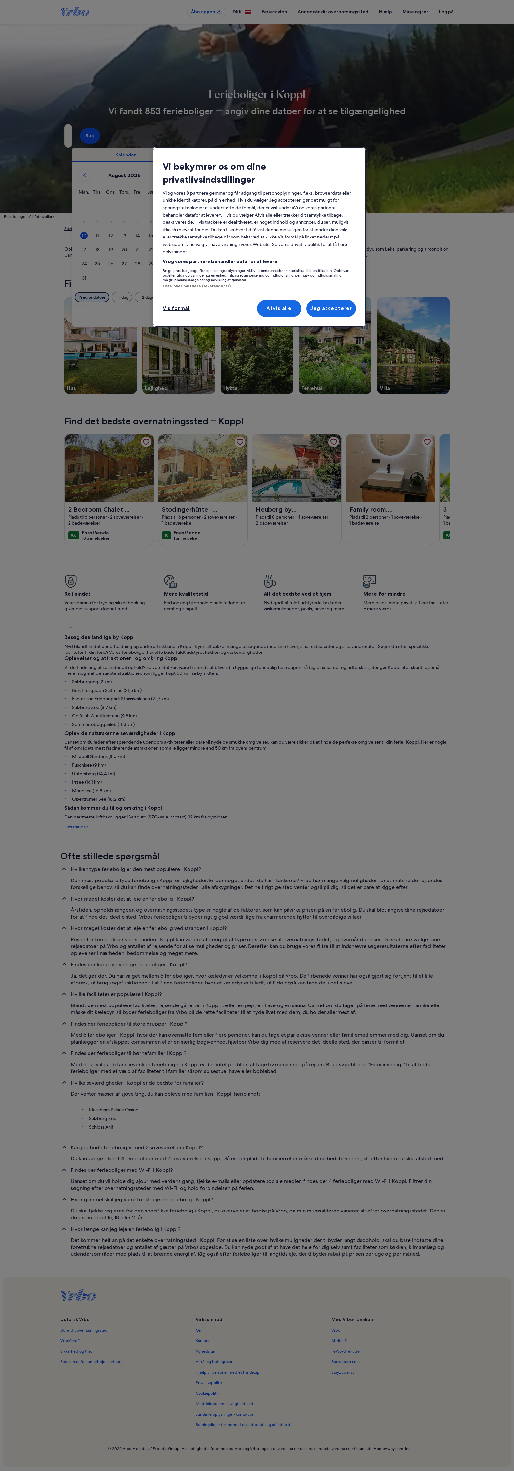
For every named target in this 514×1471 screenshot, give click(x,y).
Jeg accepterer (331, 308)
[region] (259, 237)
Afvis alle (279, 308)
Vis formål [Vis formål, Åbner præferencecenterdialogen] (176, 308)
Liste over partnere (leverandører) (197, 286)
